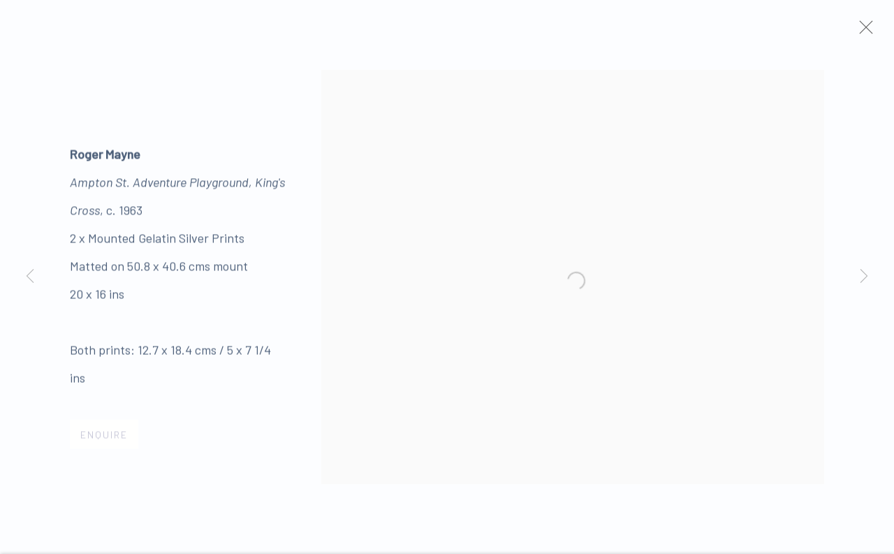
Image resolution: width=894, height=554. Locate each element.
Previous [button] (30, 277)
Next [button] (864, 277)
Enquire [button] (104, 439)
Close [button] (872, 31)
